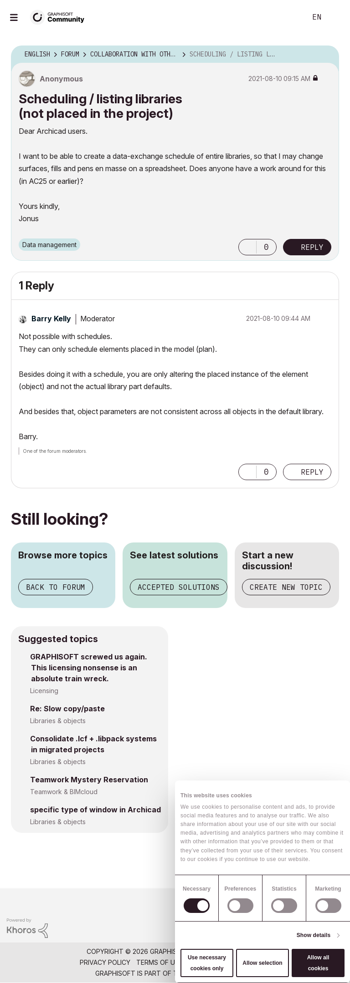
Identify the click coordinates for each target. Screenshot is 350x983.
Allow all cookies (318, 963)
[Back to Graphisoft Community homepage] (60, 16)
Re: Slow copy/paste (67, 708)
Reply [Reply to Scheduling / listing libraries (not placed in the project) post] (312, 247)
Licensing (44, 690)
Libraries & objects (58, 721)
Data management (49, 244)
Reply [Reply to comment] (312, 471)
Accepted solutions (179, 587)
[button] (247, 247)
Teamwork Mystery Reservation (89, 779)
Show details (314, 935)
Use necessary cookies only (207, 963)
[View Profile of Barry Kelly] (51, 318)
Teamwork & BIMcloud (64, 792)
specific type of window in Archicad (95, 809)
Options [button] (326, 55)
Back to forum (55, 587)
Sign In (335, 17)
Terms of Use (159, 962)
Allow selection (262, 963)
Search (289, 17)
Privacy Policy (105, 962)
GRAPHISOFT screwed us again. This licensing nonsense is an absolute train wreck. (88, 667)
